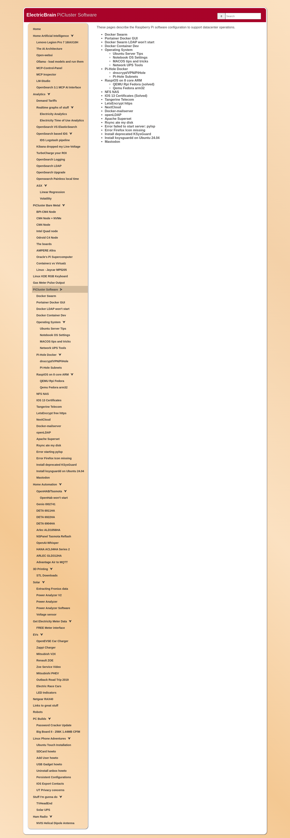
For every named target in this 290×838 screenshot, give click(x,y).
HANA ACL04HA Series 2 (53, 549)
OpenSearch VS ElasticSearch (56, 126)
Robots (38, 712)
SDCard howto (46, 751)
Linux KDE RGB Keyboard (50, 276)
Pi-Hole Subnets (51, 367)
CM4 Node (43, 224)
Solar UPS (43, 809)
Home (37, 29)
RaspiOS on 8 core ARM (52, 374)
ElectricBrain (41, 15)
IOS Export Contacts (50, 783)
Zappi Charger (46, 647)
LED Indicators (46, 692)
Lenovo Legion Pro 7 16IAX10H (57, 42)
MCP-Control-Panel (49, 68)
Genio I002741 (45, 504)
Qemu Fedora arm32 (53, 387)
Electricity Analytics (53, 114)
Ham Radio (40, 816)
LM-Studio (43, 81)
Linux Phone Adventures (49, 738)
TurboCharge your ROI (51, 153)
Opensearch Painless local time (57, 178)
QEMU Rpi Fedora (52, 381)
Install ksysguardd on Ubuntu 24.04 (60, 471)
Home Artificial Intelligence (51, 35)
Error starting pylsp (49, 451)
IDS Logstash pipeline (55, 140)
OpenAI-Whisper (47, 542)
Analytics (39, 94)
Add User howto (47, 757)
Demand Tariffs (46, 100)
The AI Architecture (49, 48)
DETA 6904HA (45, 523)
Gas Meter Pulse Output (49, 282)
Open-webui (44, 55)
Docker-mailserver (48, 426)
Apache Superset (48, 439)
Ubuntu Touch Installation (53, 745)
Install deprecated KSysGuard (56, 464)
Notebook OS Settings (55, 335)
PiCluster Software (45, 289)
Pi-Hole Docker (46, 354)
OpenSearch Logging (50, 159)
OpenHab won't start (54, 497)
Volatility (46, 198)
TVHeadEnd (44, 803)
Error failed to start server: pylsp (130, 126)
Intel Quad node (47, 231)
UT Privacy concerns (50, 790)
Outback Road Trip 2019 (52, 679)
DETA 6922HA (45, 517)
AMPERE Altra (46, 250)
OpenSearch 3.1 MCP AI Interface (58, 87)
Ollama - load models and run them (60, 61)
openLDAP (43, 432)
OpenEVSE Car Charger (52, 641)
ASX (39, 185)
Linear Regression (52, 192)
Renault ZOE (44, 660)
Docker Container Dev (51, 315)
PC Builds (39, 718)
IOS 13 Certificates (48, 400)
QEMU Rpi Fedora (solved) (133, 84)
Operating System (48, 322)
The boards (44, 244)
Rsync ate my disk (48, 445)
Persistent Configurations (53, 777)
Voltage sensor (46, 614)
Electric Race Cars (48, 686)
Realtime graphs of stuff (52, 107)
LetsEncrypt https (118, 103)
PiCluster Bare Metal (46, 205)
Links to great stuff (45, 705)
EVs (35, 634)
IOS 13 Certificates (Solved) (126, 95)
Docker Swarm (46, 296)
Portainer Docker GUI (50, 302)
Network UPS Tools (53, 348)
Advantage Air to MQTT (52, 562)
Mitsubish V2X (46, 654)
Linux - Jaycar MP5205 (51, 269)
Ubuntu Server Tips (53, 328)
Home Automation (45, 484)
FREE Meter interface (50, 627)
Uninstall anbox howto (51, 770)
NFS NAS (42, 393)
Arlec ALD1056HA (48, 530)
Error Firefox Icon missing (54, 458)
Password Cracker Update (53, 725)
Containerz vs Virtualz (51, 263)
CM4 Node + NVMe (48, 218)
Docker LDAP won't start (52, 308)
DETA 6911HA (45, 510)
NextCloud (43, 419)
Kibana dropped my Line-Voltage (58, 146)
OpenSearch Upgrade (50, 172)
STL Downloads (47, 575)
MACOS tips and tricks (55, 341)
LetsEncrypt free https (51, 413)
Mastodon (43, 477)
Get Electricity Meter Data (50, 621)
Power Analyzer (46, 601)
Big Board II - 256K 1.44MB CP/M (58, 731)
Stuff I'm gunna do (45, 797)
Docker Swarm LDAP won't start (129, 42)
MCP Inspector (46, 74)
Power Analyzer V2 (49, 595)
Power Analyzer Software (53, 608)
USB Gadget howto (49, 764)
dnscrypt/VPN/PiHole (54, 361)
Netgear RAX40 (43, 699)
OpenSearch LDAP (49, 166)
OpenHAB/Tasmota (49, 491)
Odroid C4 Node (47, 237)
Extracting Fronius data (52, 588)
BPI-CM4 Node (46, 211)
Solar (36, 582)
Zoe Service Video (48, 666)
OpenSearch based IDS (52, 133)
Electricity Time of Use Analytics (62, 120)
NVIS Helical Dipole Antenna (55, 823)
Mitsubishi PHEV (47, 673)
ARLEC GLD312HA (49, 555)
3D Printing (40, 569)
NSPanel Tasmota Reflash (53, 536)
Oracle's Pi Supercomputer (54, 257)
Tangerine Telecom (49, 406)
